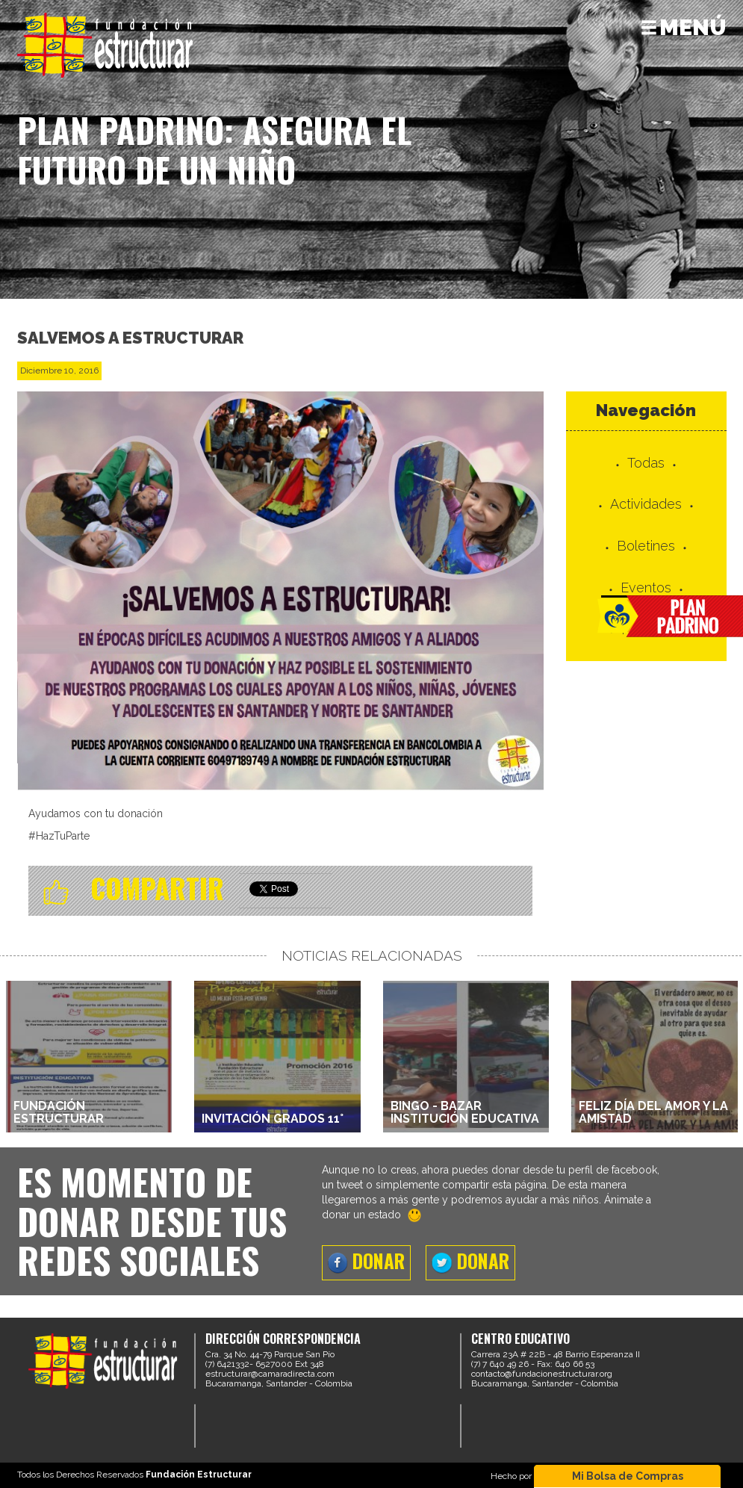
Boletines (646, 546)
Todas (646, 463)
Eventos (646, 587)
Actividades (646, 504)
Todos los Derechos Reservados (134, 1474)
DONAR (366, 1260)
